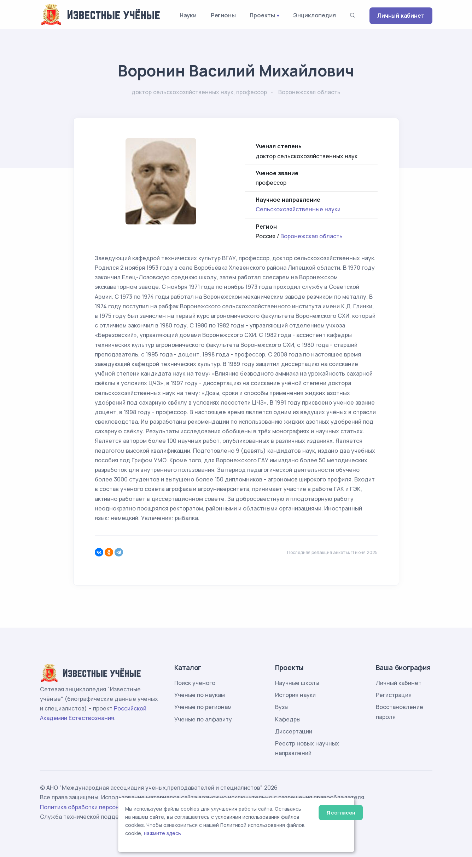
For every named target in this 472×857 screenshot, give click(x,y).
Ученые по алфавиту (203, 719)
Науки (188, 15)
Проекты (262, 15)
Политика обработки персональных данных (101, 807)
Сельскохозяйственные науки (298, 209)
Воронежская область (311, 236)
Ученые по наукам (199, 695)
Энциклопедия (314, 15)
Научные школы (297, 683)
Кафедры (288, 719)
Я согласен (341, 812)
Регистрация (394, 695)
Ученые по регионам (203, 707)
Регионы (223, 15)
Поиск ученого (194, 683)
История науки (295, 695)
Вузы (282, 707)
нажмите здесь (162, 833)
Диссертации (293, 731)
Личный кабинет (400, 15)
